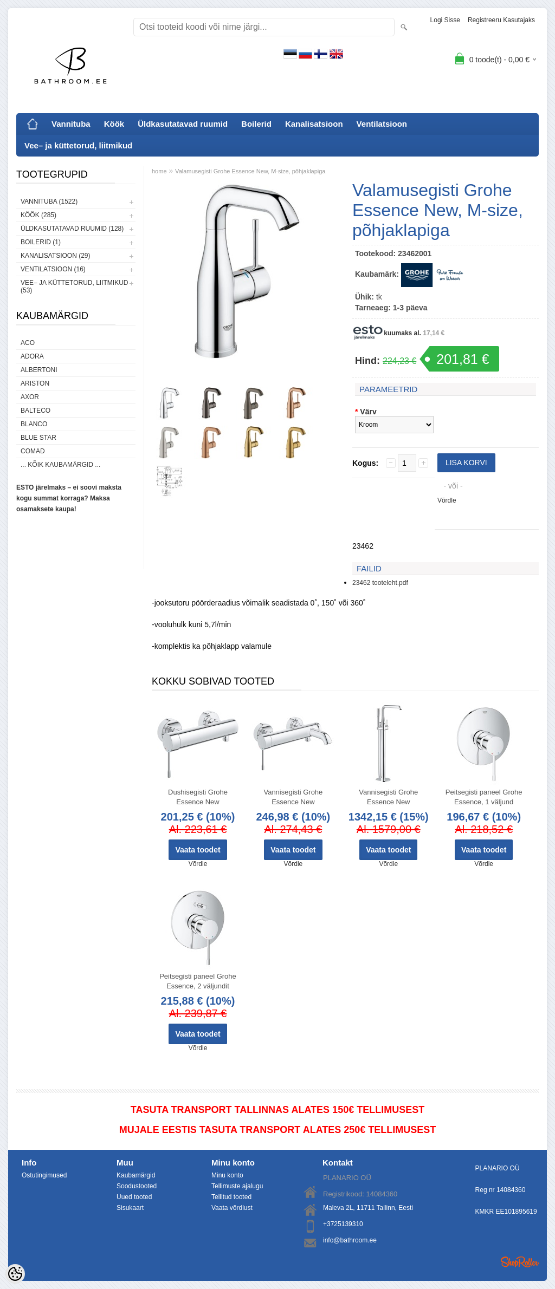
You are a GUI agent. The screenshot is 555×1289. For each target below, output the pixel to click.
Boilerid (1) (41, 242)
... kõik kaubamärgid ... (60, 464)
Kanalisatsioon (314, 123)
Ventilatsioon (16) (53, 269)
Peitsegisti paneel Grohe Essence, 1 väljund (484, 797)
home (159, 171)
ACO (28, 343)
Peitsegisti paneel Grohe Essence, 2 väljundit (197, 981)
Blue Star (38, 437)
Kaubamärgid (136, 1175)
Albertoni (39, 370)
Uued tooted (134, 1197)
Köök (114, 123)
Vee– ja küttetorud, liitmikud (78, 145)
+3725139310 (343, 1224)
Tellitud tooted (231, 1197)
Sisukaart (130, 1208)
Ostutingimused (44, 1175)
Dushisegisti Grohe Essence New (198, 797)
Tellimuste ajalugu (237, 1186)
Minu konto (227, 1175)
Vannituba (71, 123)
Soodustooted (137, 1186)
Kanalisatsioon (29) (55, 255)
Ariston (35, 383)
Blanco (34, 424)
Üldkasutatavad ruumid (183, 123)
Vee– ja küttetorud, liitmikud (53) (74, 286)
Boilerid (256, 123)
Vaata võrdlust (232, 1208)
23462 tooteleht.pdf (380, 583)
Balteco (35, 410)
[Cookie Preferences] (15, 1274)
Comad (33, 451)
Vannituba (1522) (49, 201)
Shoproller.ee (520, 1262)
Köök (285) (38, 215)
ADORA (32, 356)
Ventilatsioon (382, 123)
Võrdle (446, 500)
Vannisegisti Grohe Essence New (292, 797)
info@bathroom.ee (350, 1240)
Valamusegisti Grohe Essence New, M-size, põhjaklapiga (250, 171)
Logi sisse (445, 20)
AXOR (30, 397)
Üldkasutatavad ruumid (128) (72, 228)
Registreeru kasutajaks (501, 20)
